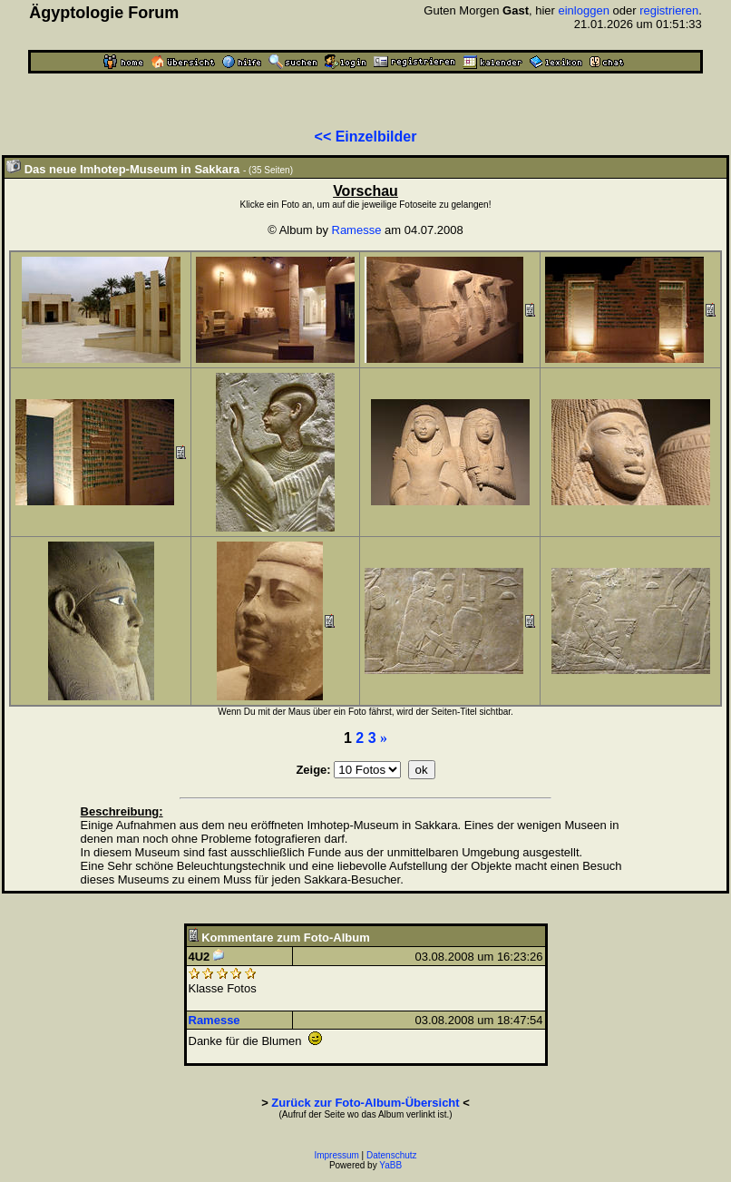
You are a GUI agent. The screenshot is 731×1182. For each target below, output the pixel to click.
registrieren (668, 10)
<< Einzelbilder (366, 136)
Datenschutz (391, 1155)
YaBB (390, 1165)
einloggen (583, 10)
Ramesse (357, 230)
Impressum (336, 1155)
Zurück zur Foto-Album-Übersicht (365, 1102)
